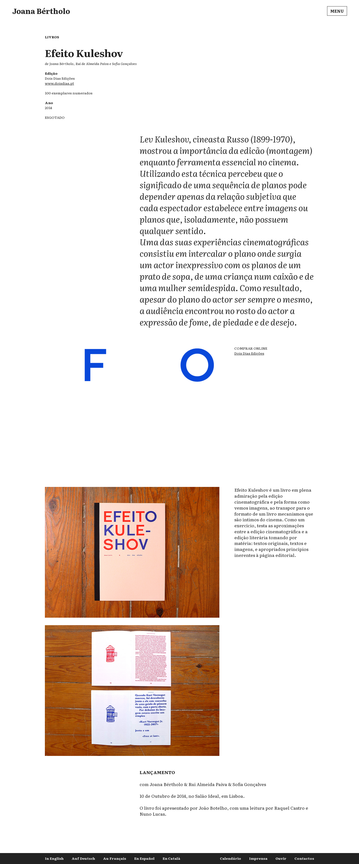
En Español (144, 858)
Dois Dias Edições (249, 353)
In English (54, 858)
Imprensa (258, 858)
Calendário (230, 858)
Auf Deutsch (83, 858)
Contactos (304, 858)
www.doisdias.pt (59, 83)
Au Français (114, 858)
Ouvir (280, 858)
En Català (171, 858)
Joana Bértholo (41, 10)
